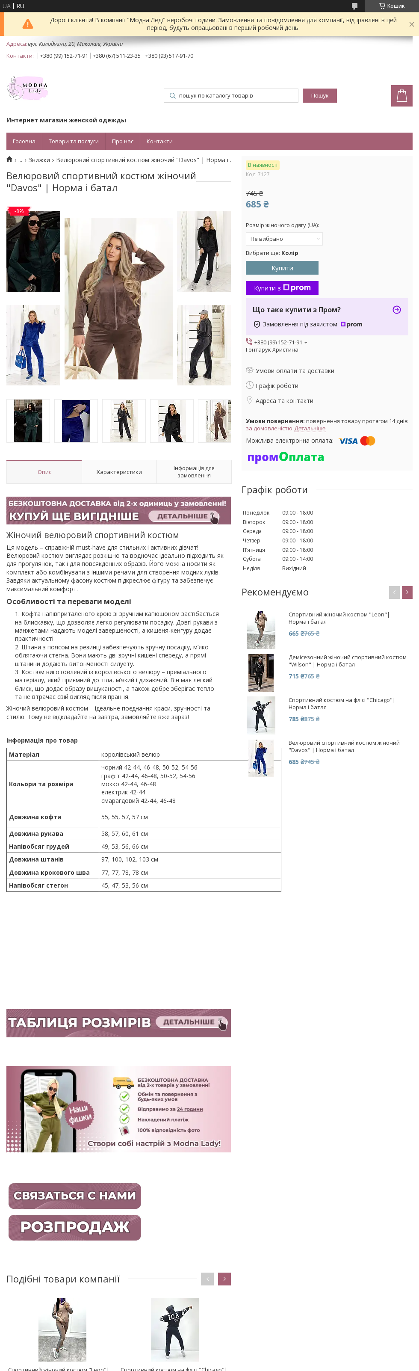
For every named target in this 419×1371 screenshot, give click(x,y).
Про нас (122, 141)
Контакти (160, 141)
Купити (282, 268)
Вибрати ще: (272, 253)
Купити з (282, 288)
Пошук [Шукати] (319, 95)
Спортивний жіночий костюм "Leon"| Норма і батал (339, 618)
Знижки (39, 160)
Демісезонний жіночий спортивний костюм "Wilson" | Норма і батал (348, 661)
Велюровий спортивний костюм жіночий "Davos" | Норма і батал (344, 746)
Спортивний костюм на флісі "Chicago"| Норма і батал (342, 703)
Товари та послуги (74, 141)
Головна (24, 141)
